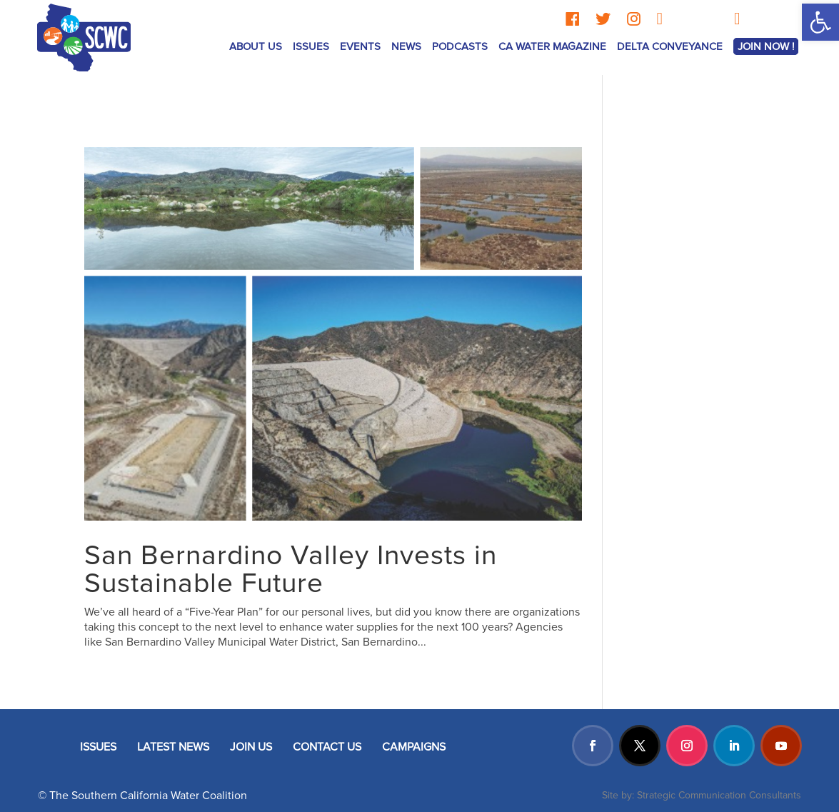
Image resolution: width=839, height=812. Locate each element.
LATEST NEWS (173, 747)
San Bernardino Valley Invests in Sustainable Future (290, 569)
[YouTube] (737, 19)
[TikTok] (712, 19)
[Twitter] (603, 19)
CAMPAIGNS (414, 747)
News (406, 46)
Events (360, 46)
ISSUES (311, 46)
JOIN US (251, 747)
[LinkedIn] (659, 19)
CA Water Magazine (552, 46)
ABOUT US (255, 46)
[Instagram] (633, 19)
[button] (820, 22)
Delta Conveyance (670, 46)
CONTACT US (327, 747)
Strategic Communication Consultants (719, 795)
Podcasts (460, 46)
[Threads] (684, 19)
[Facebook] (572, 19)
